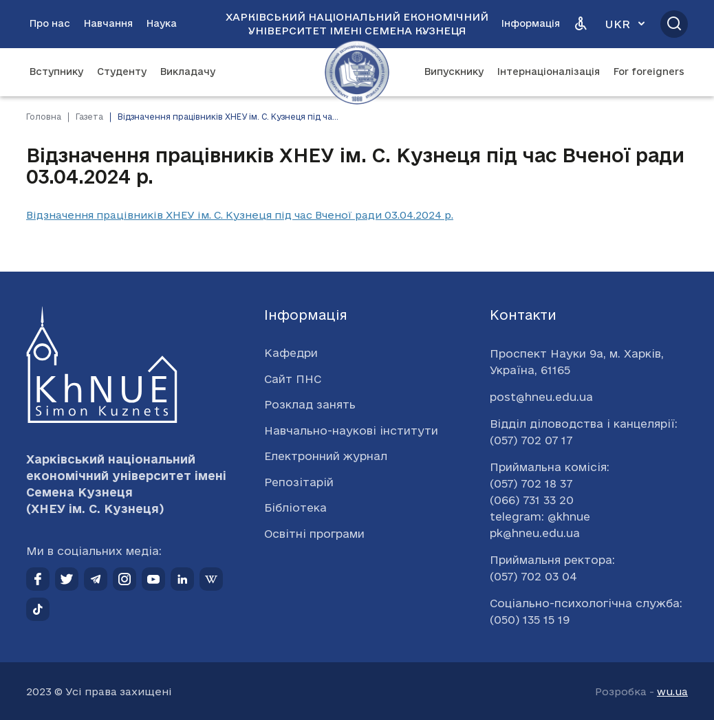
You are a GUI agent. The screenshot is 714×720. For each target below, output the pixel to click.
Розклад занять (310, 404)
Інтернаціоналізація (548, 71)
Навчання (108, 23)
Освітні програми (314, 533)
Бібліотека (295, 507)
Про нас (50, 23)
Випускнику (454, 71)
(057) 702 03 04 (533, 576)
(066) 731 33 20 (532, 500)
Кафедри (291, 353)
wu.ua (672, 691)
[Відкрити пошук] (674, 24)
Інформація (530, 23)
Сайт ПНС (292, 379)
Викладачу (187, 71)
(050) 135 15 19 (530, 619)
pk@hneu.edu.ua (535, 533)
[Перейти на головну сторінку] (357, 72)
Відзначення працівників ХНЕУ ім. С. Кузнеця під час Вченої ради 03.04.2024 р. (239, 215)
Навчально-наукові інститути (351, 430)
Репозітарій (299, 482)
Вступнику (56, 71)
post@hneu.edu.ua (541, 397)
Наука (162, 23)
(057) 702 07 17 (531, 440)
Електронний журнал (325, 456)
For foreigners (649, 71)
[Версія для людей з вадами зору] (580, 24)
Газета (89, 116)
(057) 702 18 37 (531, 483)
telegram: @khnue (540, 516)
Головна (43, 116)
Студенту (122, 71)
